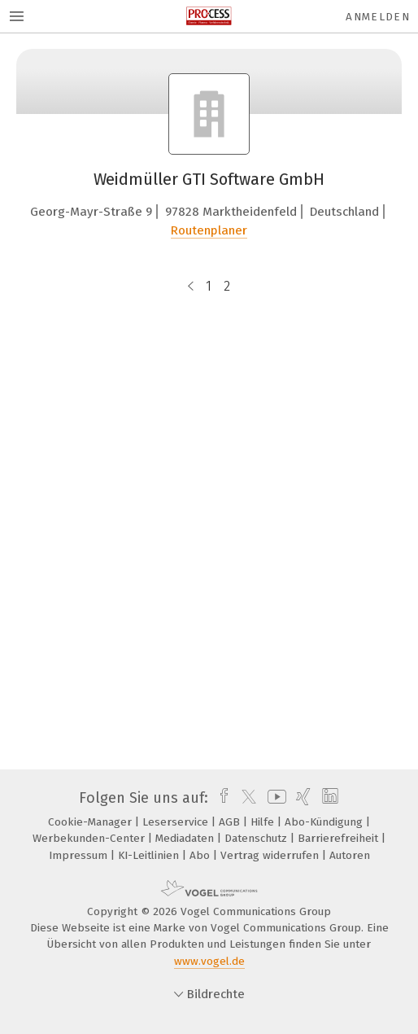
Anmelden (378, 17)
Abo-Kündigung (325, 822)
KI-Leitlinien (150, 855)
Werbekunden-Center (90, 838)
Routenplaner (209, 230)
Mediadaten (186, 838)
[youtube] (274, 798)
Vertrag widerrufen (271, 855)
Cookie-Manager (91, 822)
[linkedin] (328, 798)
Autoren (349, 855)
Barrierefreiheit (339, 838)
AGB (231, 822)
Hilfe (263, 822)
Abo (201, 855)
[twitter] (245, 798)
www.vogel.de (209, 961)
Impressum (80, 855)
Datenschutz (257, 838)
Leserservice (176, 822)
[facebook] (220, 798)
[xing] (301, 798)
